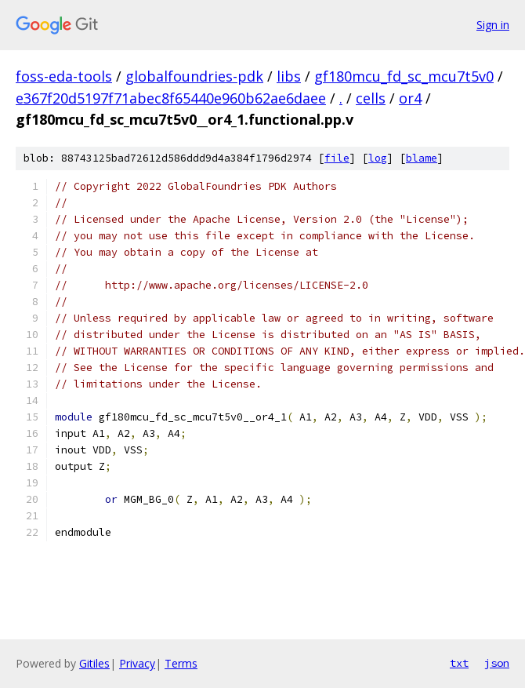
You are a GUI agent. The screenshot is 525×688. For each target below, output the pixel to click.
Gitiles (94, 663)
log (377, 158)
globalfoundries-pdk (194, 76)
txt (459, 663)
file (336, 158)
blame (421, 158)
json (496, 663)
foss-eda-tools (64, 76)
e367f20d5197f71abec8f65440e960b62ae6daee (171, 98)
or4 (410, 98)
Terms (181, 663)
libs (289, 76)
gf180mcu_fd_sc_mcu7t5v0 (404, 76)
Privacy (137, 663)
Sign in (492, 24)
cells (371, 98)
